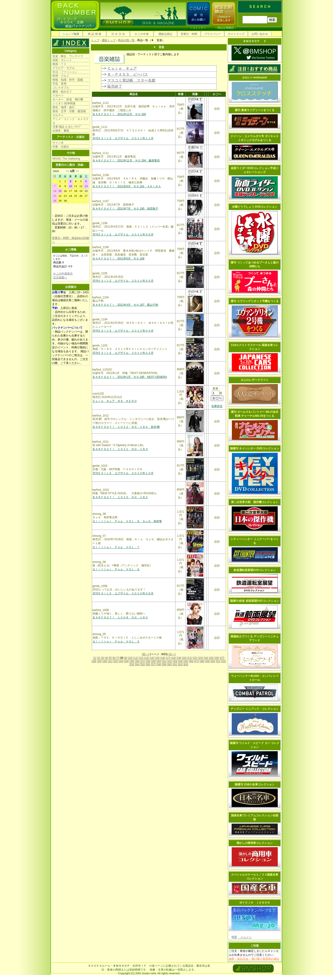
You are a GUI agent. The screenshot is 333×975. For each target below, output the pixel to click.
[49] (207, 661)
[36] (137, 661)
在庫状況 (216, 406)
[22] (195, 658)
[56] (148, 664)
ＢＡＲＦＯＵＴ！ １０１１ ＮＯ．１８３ (120, 449)
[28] (94, 661)
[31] (110, 661)
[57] (153, 664)
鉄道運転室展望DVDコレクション (254, 570)
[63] (185, 664)
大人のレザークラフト (254, 380)
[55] (142, 664)
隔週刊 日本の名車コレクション (254, 784)
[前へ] (145, 654)
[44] (180, 661)
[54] (137, 664)
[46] (191, 661)
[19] (178, 658)
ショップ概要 (71, 34)
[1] (94, 658)
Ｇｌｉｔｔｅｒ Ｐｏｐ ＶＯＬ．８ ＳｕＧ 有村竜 (127, 521)
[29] (99, 661)
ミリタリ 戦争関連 (63, 103)
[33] (121, 661)
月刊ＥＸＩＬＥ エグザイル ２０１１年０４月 (123, 330)
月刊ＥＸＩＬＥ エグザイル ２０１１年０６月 (123, 234)
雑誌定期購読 (225, 27)
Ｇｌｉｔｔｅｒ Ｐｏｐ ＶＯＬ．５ (116, 641)
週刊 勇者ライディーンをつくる (254, 110)
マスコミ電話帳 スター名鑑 (131, 80)
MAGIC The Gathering (66, 158)
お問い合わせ (259, 34)
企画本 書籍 (60, 130)
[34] (126, 661)
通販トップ (109, 40)
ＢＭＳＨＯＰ (121, 965)
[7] (117, 658)
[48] (202, 661)
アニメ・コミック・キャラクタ (70, 120)
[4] (106, 658)
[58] (158, 664)
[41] (164, 661)
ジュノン (245, 937)
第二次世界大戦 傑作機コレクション (254, 502)
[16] (162, 658)
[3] (102, 658)
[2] (98, 658)
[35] (132, 661)
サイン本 (58, 142)
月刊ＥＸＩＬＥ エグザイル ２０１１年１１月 (123, 138)
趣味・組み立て (62, 91)
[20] (184, 658)
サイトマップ (236, 34)
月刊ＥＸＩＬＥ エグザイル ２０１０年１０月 (123, 473)
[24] (206, 658)
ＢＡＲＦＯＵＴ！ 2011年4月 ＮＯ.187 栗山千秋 (125, 304)
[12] (141, 658)
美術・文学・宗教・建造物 (69, 111)
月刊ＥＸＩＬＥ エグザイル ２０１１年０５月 (123, 280)
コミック (198, 27)
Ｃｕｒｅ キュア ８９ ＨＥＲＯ (114, 401)
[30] (104, 661)
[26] (216, 658)
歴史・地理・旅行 (63, 107)
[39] (153, 661)
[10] (130, 658)
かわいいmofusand (254, 77)
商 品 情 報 (94, 34)
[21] (189, 658)
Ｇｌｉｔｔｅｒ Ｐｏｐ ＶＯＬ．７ (116, 547)
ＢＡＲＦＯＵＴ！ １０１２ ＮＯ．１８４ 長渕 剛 (126, 427)
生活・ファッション (64, 72)
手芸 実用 (59, 83)
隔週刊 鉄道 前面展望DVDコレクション (254, 600)
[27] (222, 658)
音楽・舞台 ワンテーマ (67, 56)
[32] (115, 661)
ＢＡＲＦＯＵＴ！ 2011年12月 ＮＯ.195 (119, 114)
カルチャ (58, 115)
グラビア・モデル (63, 68)
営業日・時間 (189, 34)
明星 (234, 937)
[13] (146, 658)
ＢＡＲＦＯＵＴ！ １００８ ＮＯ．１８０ (120, 617)
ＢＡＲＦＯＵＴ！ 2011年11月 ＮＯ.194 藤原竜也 (126, 160)
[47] (196, 661)
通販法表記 (165, 34)
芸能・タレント (62, 60)
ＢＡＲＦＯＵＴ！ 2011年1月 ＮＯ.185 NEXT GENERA (129, 377)
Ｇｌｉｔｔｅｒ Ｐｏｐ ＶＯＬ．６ (116, 569)
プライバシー (212, 34)
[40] (158, 661)
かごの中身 (142, 34)
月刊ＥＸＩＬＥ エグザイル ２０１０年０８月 (123, 593)
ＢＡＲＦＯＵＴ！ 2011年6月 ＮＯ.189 (118, 258)
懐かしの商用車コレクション (255, 843)
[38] (148, 661)
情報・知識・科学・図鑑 (67, 79)
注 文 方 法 (118, 34)
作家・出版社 (60, 146)
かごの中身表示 (63, 273)
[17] (168, 658)
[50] (212, 661)
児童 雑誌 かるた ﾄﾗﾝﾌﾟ (66, 126)
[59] (164, 664)
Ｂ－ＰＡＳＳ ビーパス (127, 74)
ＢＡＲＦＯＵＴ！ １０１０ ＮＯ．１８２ (120, 497)
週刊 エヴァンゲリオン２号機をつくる (254, 301)
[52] (223, 661)
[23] (200, 658)
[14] (151, 658)
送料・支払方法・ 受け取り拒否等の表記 (254, 958)
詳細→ (82, 165)
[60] (169, 664)
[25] (211, 658)
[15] (157, 658)
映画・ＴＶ (59, 64)
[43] (175, 661)
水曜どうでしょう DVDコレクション (255, 206)
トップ (95, 40)
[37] (142, 661)
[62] (180, 664)
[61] (175, 664)
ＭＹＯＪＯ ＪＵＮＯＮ (254, 902)
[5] (110, 658)
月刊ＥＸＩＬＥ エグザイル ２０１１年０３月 (123, 353)
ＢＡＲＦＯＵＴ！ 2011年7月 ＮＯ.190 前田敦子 (125, 208)
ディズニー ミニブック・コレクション (254, 708)
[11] (135, 658)
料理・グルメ (60, 75)
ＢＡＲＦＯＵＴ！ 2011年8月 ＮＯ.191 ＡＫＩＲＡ (126, 186)
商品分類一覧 (126, 40)
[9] (125, 658)
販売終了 (114, 86)
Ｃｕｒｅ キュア (122, 68)
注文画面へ (60, 277)
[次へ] (172, 654)
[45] (185, 661)
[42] (169, 661)
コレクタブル (60, 87)
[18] (173, 658)
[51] (218, 661)
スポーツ (58, 95)
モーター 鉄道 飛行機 (67, 99)
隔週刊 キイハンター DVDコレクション (254, 448)
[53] (132, 664)
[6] (113, 658)
